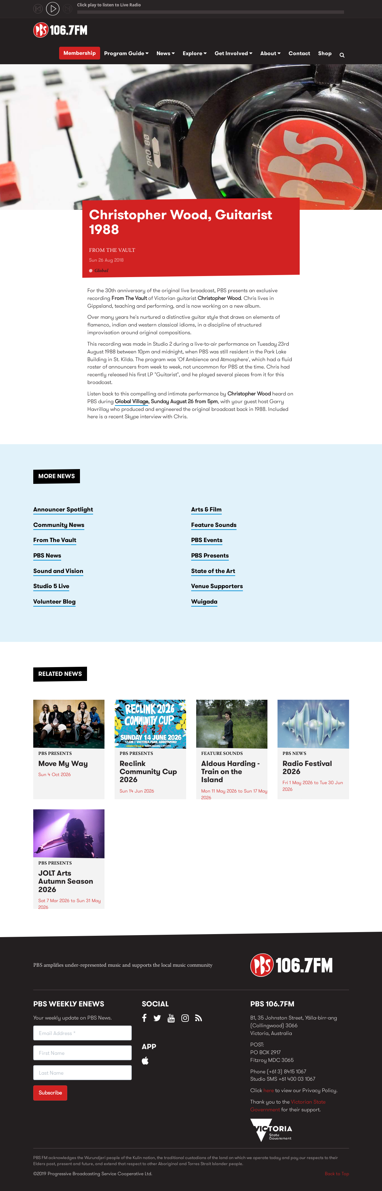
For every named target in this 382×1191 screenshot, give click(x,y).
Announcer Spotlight (63, 509)
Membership (79, 53)
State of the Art (213, 571)
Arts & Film (206, 509)
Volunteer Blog (54, 601)
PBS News (47, 555)
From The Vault (112, 250)
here (268, 1090)
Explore (195, 53)
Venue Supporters (217, 586)
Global (101, 271)
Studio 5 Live (51, 586)
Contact (299, 53)
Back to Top (337, 1173)
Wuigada (204, 601)
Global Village (131, 401)
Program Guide (126, 53)
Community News (58, 525)
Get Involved (233, 53)
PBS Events (206, 540)
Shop (325, 53)
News (166, 53)
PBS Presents (210, 555)
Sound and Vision (58, 571)
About (270, 53)
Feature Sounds (214, 525)
